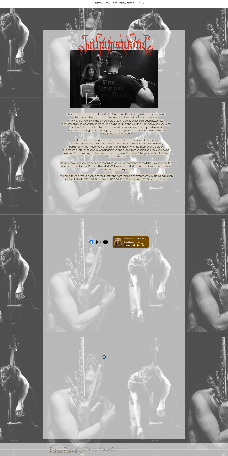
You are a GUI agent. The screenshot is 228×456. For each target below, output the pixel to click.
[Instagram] (98, 242)
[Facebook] (91, 242)
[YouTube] (105, 242)
